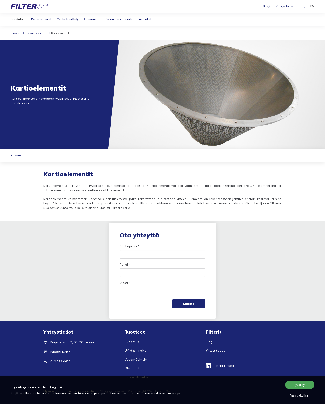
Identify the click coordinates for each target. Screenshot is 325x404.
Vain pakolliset (299, 395)
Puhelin (125, 264)
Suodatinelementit (36, 33)
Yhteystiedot (285, 6)
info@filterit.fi (60, 352)
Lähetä (189, 303)
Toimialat (144, 19)
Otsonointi (92, 19)
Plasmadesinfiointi (118, 19)
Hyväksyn (299, 385)
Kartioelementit (60, 33)
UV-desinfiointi (40, 19)
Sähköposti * (130, 246)
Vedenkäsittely (68, 19)
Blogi (266, 6)
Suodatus (17, 19)
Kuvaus (16, 155)
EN (312, 6)
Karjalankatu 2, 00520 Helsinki (73, 342)
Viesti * (125, 283)
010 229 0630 (60, 361)
